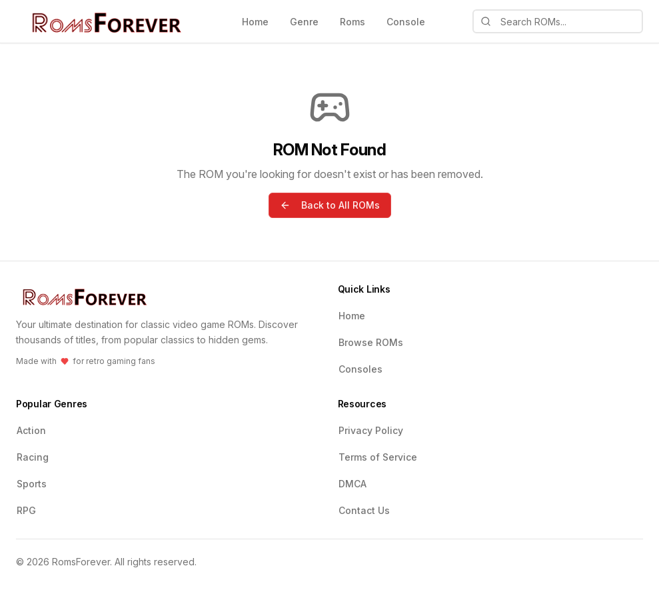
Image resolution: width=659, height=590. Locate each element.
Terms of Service (377, 457)
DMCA (352, 483)
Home (255, 21)
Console (405, 21)
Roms (352, 21)
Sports (32, 483)
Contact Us (364, 510)
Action (31, 430)
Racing (33, 457)
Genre (304, 21)
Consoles (360, 369)
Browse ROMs (370, 342)
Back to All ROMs (330, 205)
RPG (26, 510)
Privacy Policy (370, 430)
